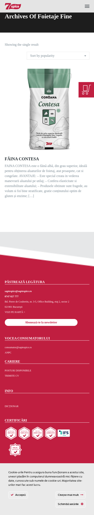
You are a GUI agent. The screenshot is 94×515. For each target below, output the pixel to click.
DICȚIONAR (12, 406)
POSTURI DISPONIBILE (18, 370)
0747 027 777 (12, 296)
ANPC (8, 352)
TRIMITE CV (12, 375)
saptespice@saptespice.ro (18, 291)
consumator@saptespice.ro (18, 347)
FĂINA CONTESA (22, 159)
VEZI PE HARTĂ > (15, 312)
